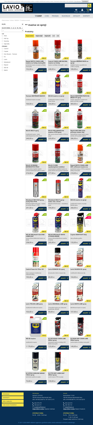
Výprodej (5, 44)
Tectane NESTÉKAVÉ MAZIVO (35, 96)
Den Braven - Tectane (9, 54)
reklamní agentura (35, 422)
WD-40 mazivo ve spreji (56, 96)
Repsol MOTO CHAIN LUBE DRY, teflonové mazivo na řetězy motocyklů (79, 166)
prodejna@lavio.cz (39, 407)
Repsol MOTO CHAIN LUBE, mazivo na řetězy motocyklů (35, 62)
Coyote (5, 51)
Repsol (5, 65)
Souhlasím (85, 1)
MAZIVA (17, 20)
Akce (4, 36)
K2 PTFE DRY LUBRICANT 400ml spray (56, 374)
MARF (28, 422)
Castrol (5, 48)
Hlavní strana (5, 20)
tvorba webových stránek (59, 422)
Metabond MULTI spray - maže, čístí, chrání (56, 201)
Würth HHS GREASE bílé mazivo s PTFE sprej (56, 131)
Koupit (42, 70)
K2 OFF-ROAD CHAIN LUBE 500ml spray (57, 339)
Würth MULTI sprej (32, 131)
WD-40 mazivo (31, 339)
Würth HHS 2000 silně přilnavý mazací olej (77, 131)
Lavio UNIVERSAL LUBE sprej (57, 304)
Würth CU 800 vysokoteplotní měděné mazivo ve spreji (56, 166)
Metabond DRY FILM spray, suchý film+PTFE (35, 201)
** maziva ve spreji (25, 20)
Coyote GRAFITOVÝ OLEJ (78, 235)
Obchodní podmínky (10, 405)
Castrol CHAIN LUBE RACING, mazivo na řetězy (58, 62)
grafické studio (46, 422)
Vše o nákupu (7, 401)
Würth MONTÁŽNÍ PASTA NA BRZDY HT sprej (79, 97)
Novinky (5, 41)
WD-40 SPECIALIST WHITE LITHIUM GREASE (56, 235)
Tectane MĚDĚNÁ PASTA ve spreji (79, 62)
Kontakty (6, 398)
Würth (5, 70)
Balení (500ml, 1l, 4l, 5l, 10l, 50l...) (12, 28)
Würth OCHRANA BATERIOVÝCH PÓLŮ (32, 166)
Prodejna (6, 394)
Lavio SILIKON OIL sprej (78, 269)
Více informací (77, 1)
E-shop (12, 20)
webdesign (71, 422)
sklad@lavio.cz (69, 407)
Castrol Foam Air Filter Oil (35, 269)
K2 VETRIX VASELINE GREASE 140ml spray (35, 374)
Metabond (6, 62)
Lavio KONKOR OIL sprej (56, 269)
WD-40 (5, 67)
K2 (4, 57)
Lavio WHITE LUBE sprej (78, 304)
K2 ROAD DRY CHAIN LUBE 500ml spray (79, 339)
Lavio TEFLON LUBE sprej (34, 304)
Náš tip (5, 38)
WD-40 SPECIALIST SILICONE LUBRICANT (35, 235)
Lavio (4, 59)
